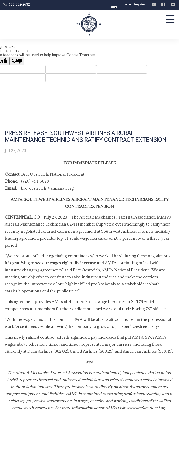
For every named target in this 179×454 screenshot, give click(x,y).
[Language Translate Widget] (114, 7)
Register (139, 4)
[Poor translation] (17, 61)
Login (127, 4)
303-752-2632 (19, 4)
